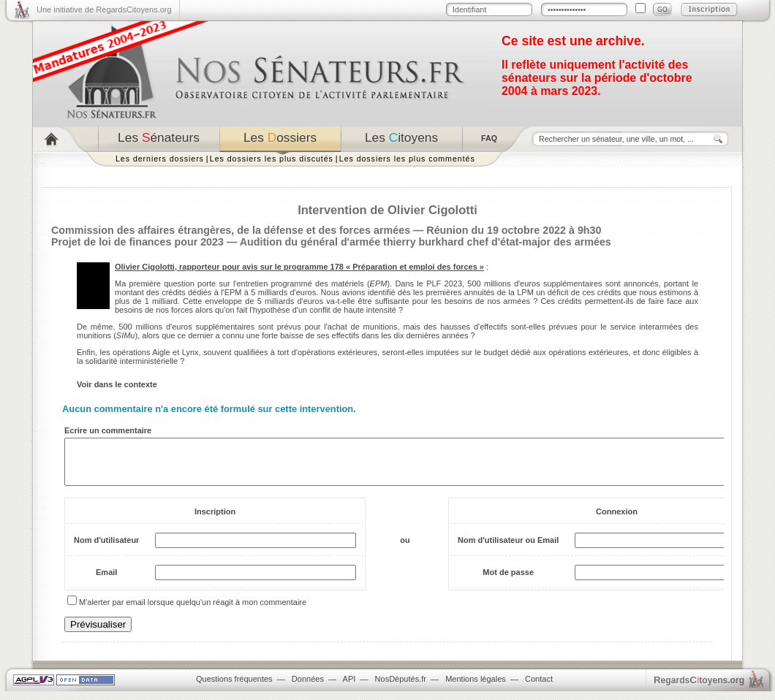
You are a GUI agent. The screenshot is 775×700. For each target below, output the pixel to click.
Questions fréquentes (234, 687)
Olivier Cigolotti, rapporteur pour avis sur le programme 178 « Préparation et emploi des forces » (299, 266)
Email (106, 581)
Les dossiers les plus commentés (407, 158)
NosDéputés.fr (400, 687)
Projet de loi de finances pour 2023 (137, 242)
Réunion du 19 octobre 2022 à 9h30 (513, 230)
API (349, 687)
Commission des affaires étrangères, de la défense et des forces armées (230, 230)
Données (308, 687)
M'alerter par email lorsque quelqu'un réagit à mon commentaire (192, 610)
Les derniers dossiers (160, 158)
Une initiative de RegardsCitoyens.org (104, 9)
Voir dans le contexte (117, 384)
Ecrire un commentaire (107, 430)
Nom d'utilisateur (106, 548)
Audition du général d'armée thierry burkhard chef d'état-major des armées (425, 242)
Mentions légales (475, 687)
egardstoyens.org (699, 688)
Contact (539, 687)
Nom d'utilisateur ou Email (508, 548)
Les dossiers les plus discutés (271, 158)
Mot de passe (508, 581)
